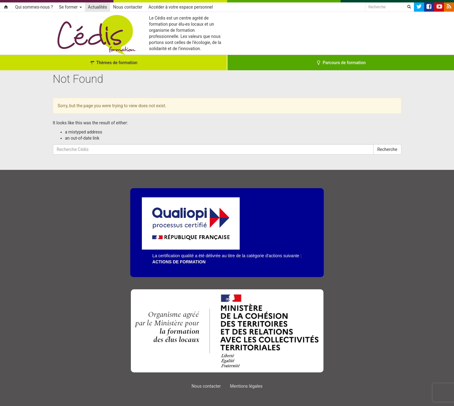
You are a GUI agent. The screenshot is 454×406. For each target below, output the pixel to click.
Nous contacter (127, 7)
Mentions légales (246, 386)
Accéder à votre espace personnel (181, 7)
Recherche (387, 149)
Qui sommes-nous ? (34, 7)
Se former (70, 7)
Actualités (97, 7)
